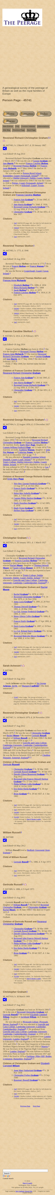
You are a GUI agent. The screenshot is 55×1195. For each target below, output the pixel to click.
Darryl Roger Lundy (34, 819)
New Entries (8, 126)
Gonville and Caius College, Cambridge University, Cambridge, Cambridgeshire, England (25, 581)
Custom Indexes (28, 126)
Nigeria (44, 1046)
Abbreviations (43, 126)
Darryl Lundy (27, 1183)
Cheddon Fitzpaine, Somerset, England (26, 756)
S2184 (16, 817)
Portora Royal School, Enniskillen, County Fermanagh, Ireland (22, 174)
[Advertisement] (27, 57)
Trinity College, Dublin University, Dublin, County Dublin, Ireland (23, 576)
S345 (16, 697)
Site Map (6, 130)
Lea (46, 467)
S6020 (16, 228)
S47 (15, 223)
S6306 (16, 309)
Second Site (28, 1191)
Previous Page (19, 130)
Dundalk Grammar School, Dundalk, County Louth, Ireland (24, 458)
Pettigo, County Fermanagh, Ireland (27, 183)
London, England (17, 1051)
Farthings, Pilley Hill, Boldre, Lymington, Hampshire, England (27, 1057)
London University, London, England (27, 1037)
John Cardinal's (20, 1191)
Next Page (31, 130)
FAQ (17, 126)
